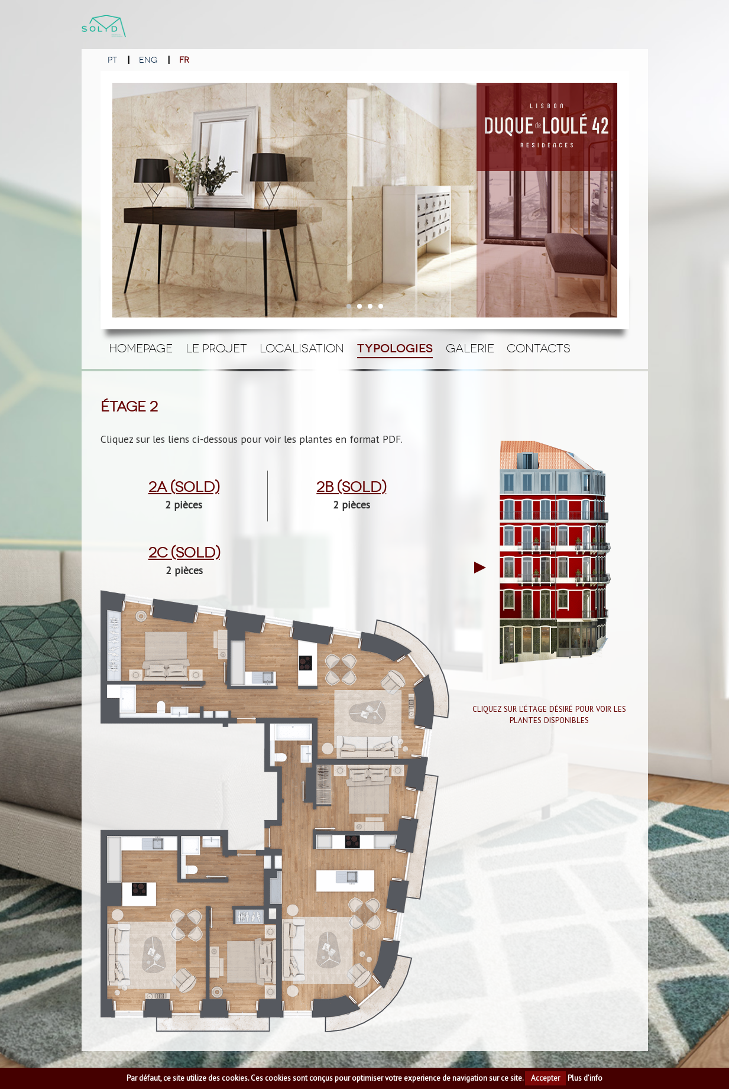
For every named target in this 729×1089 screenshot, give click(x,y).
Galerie (470, 348)
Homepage (141, 348)
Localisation (302, 348)
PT (112, 60)
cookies (235, 1078)
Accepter (545, 1078)
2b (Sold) (351, 487)
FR (184, 60)
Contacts (539, 348)
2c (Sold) (184, 552)
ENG (148, 60)
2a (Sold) (183, 487)
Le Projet (216, 348)
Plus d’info (585, 1078)
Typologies (395, 348)
